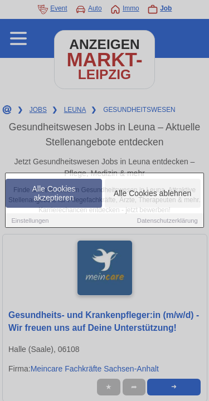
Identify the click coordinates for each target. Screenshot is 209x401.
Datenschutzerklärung (167, 221)
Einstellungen (29, 221)
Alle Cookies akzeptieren (54, 194)
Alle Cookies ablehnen (152, 193)
